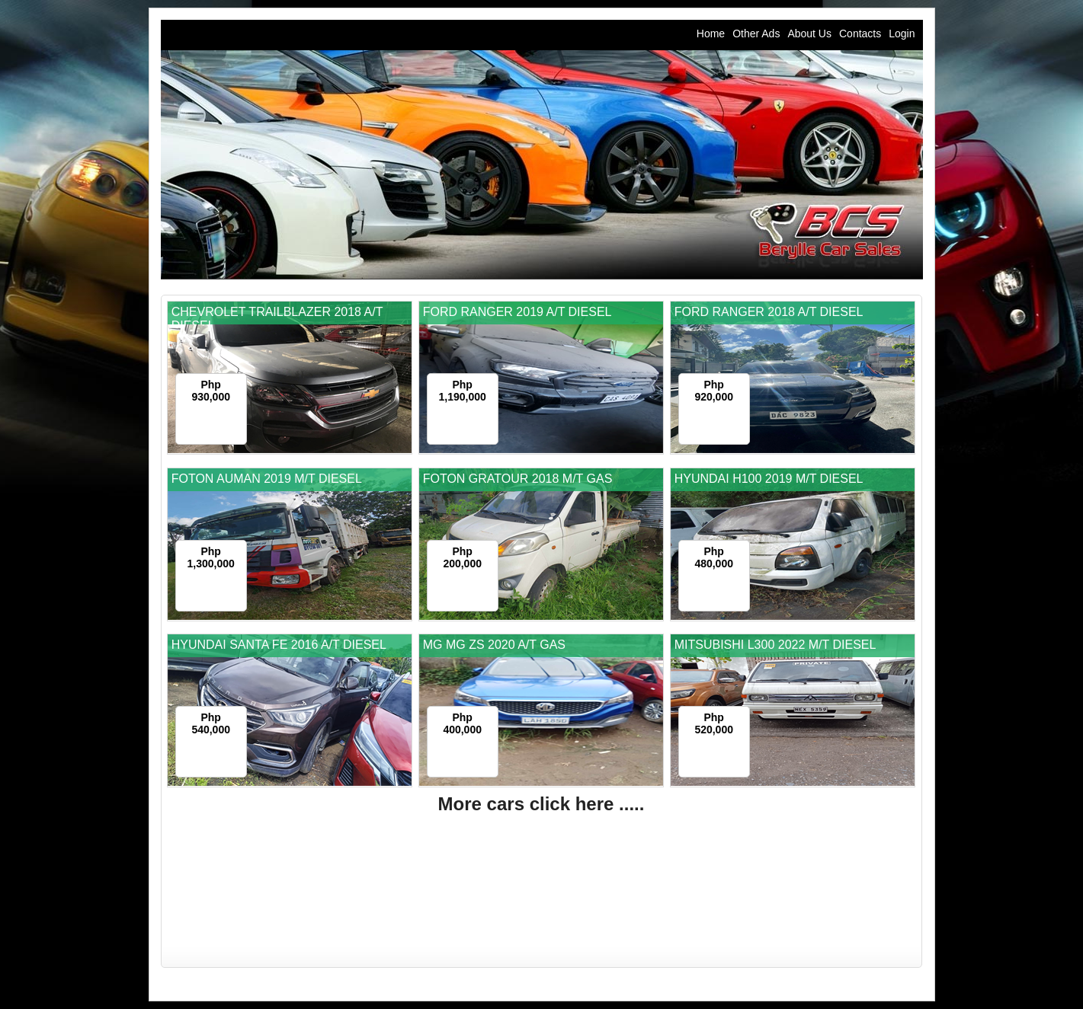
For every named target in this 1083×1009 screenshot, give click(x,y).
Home (711, 33)
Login (902, 33)
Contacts (860, 33)
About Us (809, 33)
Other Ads (756, 33)
